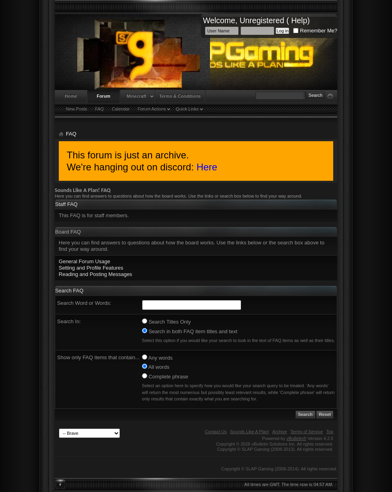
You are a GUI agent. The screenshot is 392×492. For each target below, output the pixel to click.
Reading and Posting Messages (95, 274)
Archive (279, 431)
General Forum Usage (84, 261)
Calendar (121, 108)
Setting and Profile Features (91, 268)
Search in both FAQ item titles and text (189, 331)
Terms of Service (306, 431)
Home (71, 96)
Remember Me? (315, 31)
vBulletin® (296, 438)
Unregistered (262, 20)
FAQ (99, 108)
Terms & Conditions (180, 96)
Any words (157, 357)
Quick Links (187, 108)
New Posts (76, 108)
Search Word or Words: (84, 303)
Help (299, 20)
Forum (103, 96)
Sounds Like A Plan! (249, 431)
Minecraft (136, 96)
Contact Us (215, 431)
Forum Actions (152, 108)
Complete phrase (165, 376)
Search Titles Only (166, 321)
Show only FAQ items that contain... (98, 357)
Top (329, 431)
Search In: (69, 321)
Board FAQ (68, 232)
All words (156, 367)
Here (206, 167)
